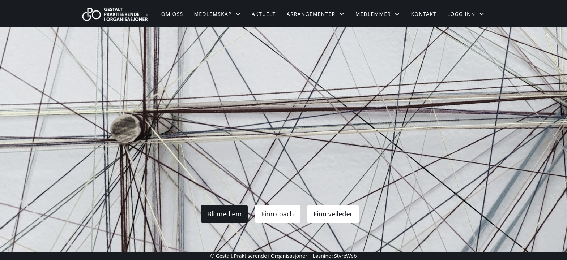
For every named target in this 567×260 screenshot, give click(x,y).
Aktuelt (264, 13)
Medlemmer (377, 13)
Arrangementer (316, 13)
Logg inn (466, 13)
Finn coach (277, 213)
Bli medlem (224, 213)
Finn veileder (333, 213)
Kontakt (423, 13)
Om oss (172, 13)
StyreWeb (345, 255)
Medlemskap (217, 13)
